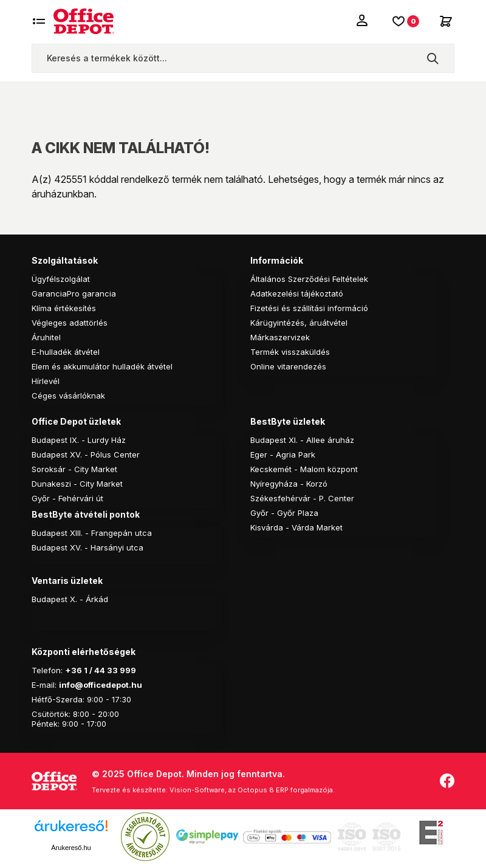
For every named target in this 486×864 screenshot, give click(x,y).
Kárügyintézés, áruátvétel (298, 322)
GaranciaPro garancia (74, 293)
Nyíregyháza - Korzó (288, 484)
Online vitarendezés (288, 366)
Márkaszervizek (280, 337)
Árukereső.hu (71, 847)
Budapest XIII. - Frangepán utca (92, 533)
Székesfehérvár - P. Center (302, 498)
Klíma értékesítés (64, 308)
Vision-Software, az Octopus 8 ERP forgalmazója (251, 790)
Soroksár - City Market (74, 469)
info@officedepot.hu (100, 685)
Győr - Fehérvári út (67, 498)
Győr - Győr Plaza (284, 513)
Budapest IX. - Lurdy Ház (79, 440)
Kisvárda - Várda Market (296, 527)
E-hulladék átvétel (66, 352)
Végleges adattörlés (70, 322)
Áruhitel (46, 337)
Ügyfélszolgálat (61, 279)
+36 (73, 670)
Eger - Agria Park (282, 454)
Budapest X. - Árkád (70, 599)
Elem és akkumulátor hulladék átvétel (102, 366)
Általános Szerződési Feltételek (309, 279)
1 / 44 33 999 (109, 670)
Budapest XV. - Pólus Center (86, 454)
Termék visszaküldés (290, 352)
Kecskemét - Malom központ (304, 469)
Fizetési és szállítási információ (309, 308)
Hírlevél (46, 381)
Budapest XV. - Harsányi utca (87, 547)
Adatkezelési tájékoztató (296, 293)
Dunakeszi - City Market (77, 484)
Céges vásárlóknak (68, 395)
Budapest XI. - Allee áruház (302, 440)
